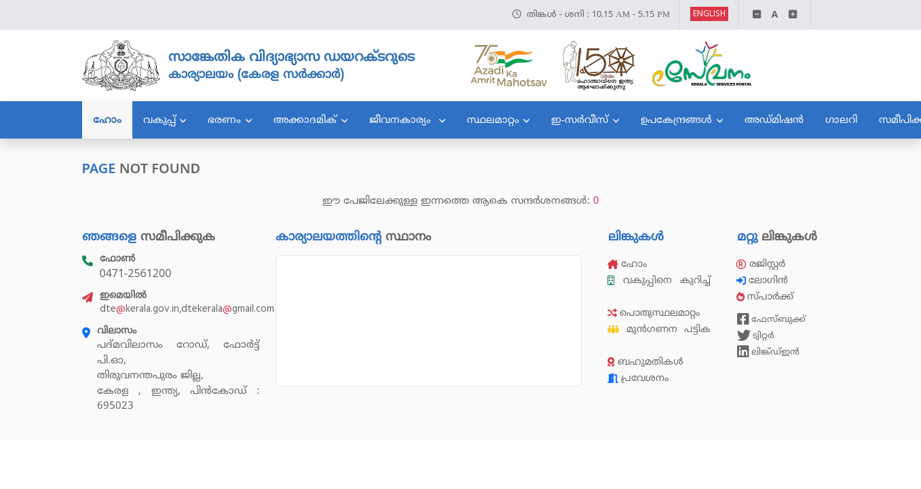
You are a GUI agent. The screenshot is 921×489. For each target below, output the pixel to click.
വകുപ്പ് (159, 119)
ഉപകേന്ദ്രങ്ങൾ (676, 119)
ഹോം (107, 119)
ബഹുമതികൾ (645, 361)
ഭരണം (224, 119)
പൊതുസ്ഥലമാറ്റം (653, 312)
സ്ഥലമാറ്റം (493, 119)
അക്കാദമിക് (305, 119)
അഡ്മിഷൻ (774, 119)
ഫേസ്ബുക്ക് (771, 319)
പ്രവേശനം (638, 378)
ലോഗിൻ (763, 280)
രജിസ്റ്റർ (760, 263)
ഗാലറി (841, 119)
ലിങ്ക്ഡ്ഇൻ (768, 352)
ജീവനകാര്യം (401, 119)
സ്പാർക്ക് (766, 296)
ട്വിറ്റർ (755, 335)
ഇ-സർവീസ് (579, 119)
